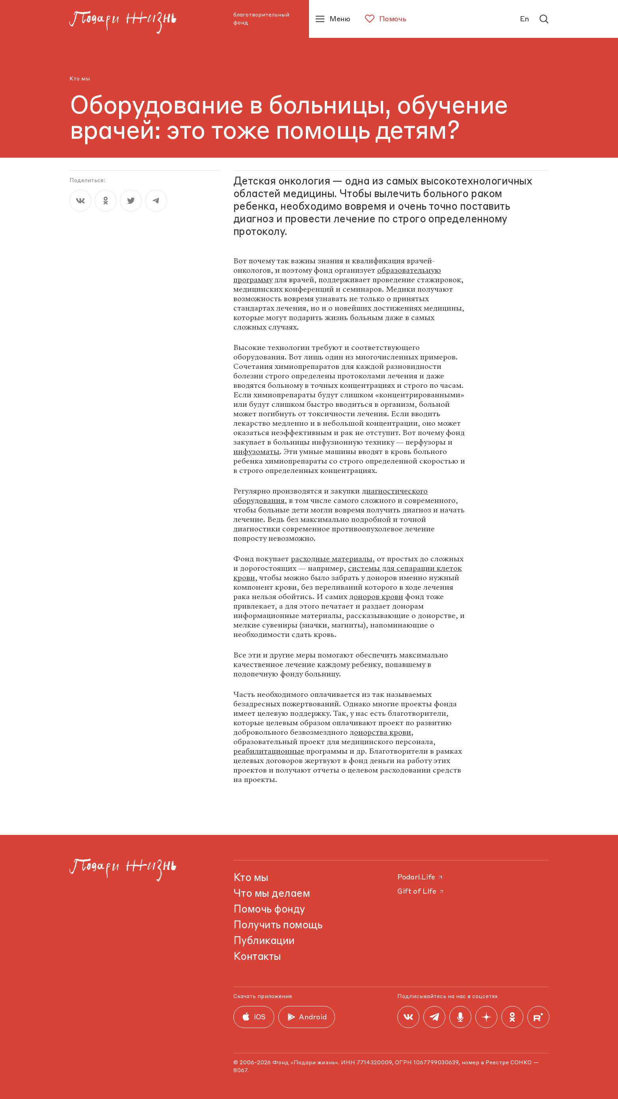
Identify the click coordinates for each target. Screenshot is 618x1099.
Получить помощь (277, 925)
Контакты (257, 957)
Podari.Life (420, 877)
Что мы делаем (271, 894)
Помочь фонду (269, 910)
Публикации (264, 941)
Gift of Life (421, 891)
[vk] (80, 201)
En (524, 19)
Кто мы (79, 79)
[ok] (106, 201)
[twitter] (131, 201)
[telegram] (156, 201)
